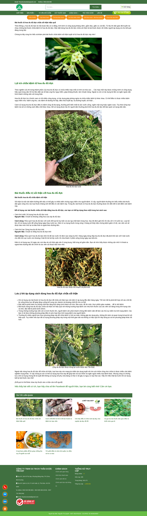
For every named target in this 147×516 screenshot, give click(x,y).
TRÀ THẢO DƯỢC (88, 13)
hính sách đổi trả (61, 479)
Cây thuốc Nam (44, 17)
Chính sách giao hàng (62, 471)
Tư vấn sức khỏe (45, 13)
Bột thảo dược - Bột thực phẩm (93, 17)
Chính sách (74, 13)
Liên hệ (99, 13)
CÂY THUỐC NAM (60, 13)
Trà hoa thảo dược (58, 17)
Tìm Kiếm (95, 7)
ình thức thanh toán (62, 475)
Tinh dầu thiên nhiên (74, 17)
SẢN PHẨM (31, 13)
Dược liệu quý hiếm (112, 17)
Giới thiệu (19, 13)
